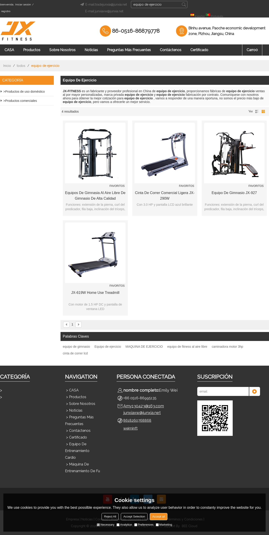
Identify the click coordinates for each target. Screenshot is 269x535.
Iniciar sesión (23, 4)
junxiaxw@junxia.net (142, 412)
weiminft (130, 428)
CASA (9, 50)
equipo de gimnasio (76, 346)
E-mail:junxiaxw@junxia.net (104, 11)
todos (21, 66)
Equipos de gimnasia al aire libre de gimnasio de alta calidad (95, 195)
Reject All (110, 516)
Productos (31, 50)
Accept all (158, 516)
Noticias (91, 50)
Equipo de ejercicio (107, 346)
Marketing (164, 524)
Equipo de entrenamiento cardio (77, 451)
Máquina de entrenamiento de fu (82, 467)
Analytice (124, 524)
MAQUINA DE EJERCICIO (144, 346)
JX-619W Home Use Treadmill (95, 293)
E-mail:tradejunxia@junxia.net (103, 4)
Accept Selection (134, 516)
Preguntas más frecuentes (129, 50)
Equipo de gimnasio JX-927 (234, 193)
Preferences (144, 524)
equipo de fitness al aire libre (187, 346)
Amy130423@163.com (143, 406)
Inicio (7, 66)
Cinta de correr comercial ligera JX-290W (165, 195)
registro (5, 11)
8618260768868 (137, 420)
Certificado (199, 50)
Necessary (105, 524)
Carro (252, 50)
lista (257, 111)
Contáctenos (170, 50)
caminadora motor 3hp (227, 346)
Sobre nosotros (62, 50)
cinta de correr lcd (75, 353)
